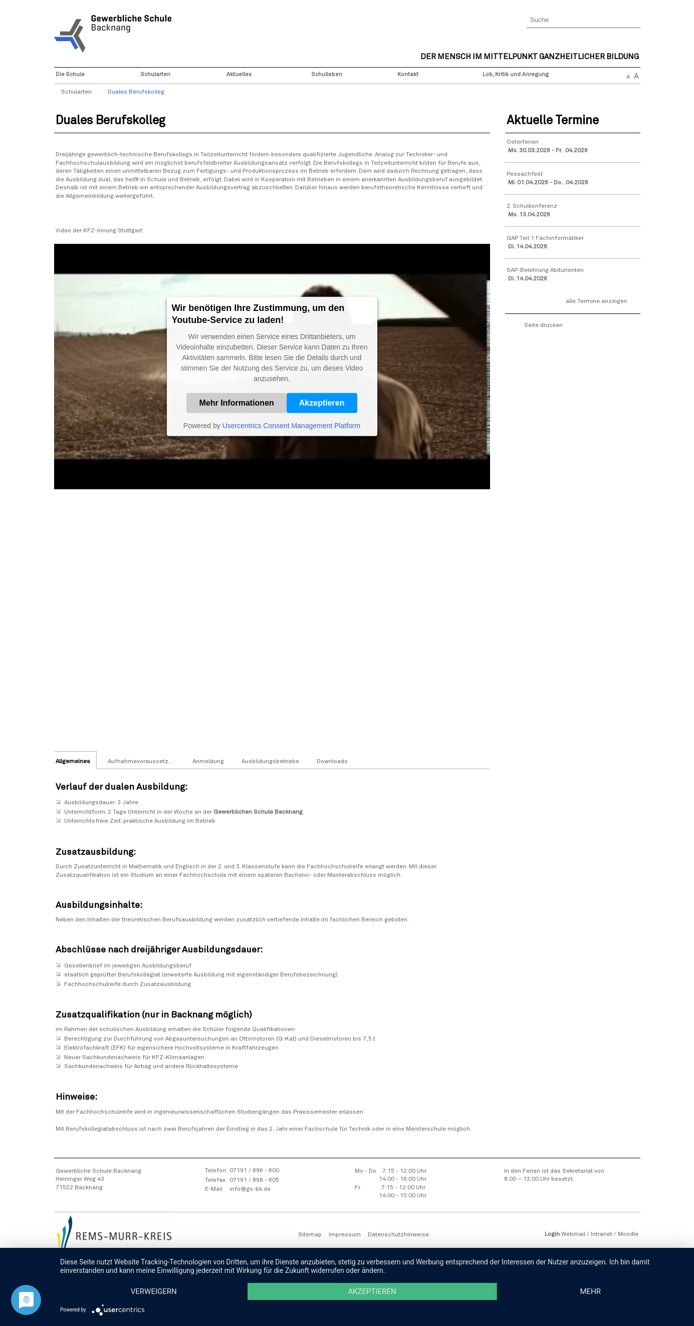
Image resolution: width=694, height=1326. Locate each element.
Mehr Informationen (236, 403)
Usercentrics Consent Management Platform (291, 426)
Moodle (628, 1234)
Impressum (345, 1235)
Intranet (601, 1234)
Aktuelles (239, 74)
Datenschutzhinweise (398, 1235)
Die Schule (70, 74)
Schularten (155, 74)
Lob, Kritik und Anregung (516, 74)
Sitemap (310, 1235)
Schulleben (327, 74)
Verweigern (154, 1291)
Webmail (573, 1234)
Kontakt (407, 74)
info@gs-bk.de (250, 1189)
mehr (590, 1291)
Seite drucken (543, 325)
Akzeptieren (322, 403)
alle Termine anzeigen (596, 301)
